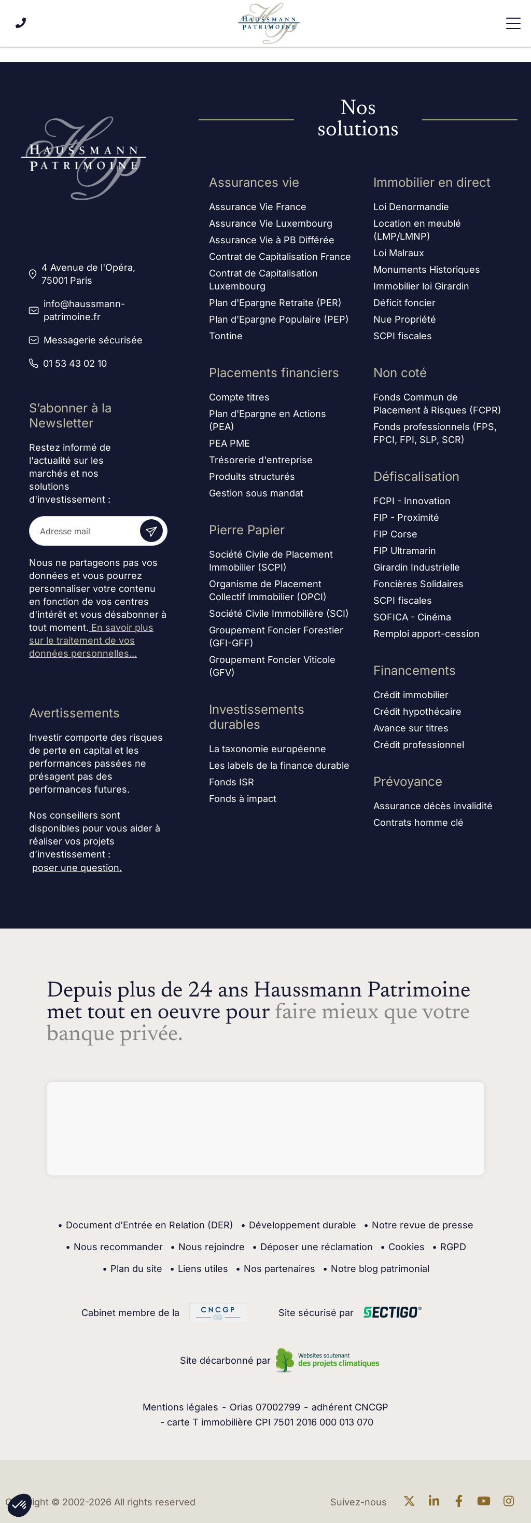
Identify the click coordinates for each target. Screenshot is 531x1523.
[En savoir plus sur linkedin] (436, 1502)
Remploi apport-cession (426, 634)
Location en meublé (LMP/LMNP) (417, 231)
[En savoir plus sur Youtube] (486, 1502)
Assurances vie (254, 183)
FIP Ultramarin (404, 551)
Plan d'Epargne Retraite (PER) (275, 303)
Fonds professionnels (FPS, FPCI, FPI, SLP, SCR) (435, 434)
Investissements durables (256, 718)
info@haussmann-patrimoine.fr (84, 310)
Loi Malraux (398, 253)
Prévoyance (407, 782)
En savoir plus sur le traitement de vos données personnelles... (91, 640)
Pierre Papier (247, 530)
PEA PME (229, 444)
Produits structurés (252, 477)
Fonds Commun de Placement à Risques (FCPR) (437, 405)
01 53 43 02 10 (75, 363)
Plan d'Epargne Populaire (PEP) (279, 320)
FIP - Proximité (406, 518)
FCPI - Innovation (412, 501)
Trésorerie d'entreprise (261, 460)
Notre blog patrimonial (376, 1269)
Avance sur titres (411, 729)
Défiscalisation (416, 477)
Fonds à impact (242, 799)
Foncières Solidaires (418, 584)
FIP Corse (395, 535)
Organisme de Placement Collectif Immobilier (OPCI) (268, 591)
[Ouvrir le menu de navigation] (513, 23)
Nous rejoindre (207, 1247)
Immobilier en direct (432, 183)
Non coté (400, 373)
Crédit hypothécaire (417, 712)
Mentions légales (180, 1407)
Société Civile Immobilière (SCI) (279, 614)
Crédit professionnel (418, 745)
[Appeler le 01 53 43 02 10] (20, 23)
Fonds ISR (231, 783)
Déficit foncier (404, 303)
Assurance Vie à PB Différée (271, 241)
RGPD (449, 1247)
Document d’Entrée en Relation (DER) (145, 1225)
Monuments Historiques (426, 270)
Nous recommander (114, 1247)
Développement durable (298, 1225)
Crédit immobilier (411, 695)
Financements (414, 671)
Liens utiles (199, 1269)
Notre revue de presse (418, 1225)
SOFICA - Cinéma (412, 618)
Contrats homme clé (418, 823)
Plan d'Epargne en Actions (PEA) (267, 421)
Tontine (226, 336)
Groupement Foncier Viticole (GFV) (272, 667)
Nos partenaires (275, 1269)
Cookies (402, 1247)
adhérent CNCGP (350, 1407)
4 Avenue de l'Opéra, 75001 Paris (88, 274)
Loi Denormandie (411, 207)
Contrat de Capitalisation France (280, 257)
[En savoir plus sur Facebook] (461, 1502)
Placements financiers (274, 373)
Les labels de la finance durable (279, 766)
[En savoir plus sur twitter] (411, 1502)
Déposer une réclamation (312, 1247)
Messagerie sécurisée (93, 340)
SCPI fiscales (402, 336)
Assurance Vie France (257, 207)
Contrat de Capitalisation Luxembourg (263, 281)
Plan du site (132, 1269)
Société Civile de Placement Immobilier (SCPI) (271, 562)
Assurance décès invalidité (433, 806)
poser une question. (77, 867)
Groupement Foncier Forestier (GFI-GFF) (276, 637)
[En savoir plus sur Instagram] (511, 1502)
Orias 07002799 (265, 1407)
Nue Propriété (404, 320)
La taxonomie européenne (267, 749)
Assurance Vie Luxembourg (270, 224)
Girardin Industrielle (416, 568)
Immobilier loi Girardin (421, 287)
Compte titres (239, 398)
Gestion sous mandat (256, 494)
